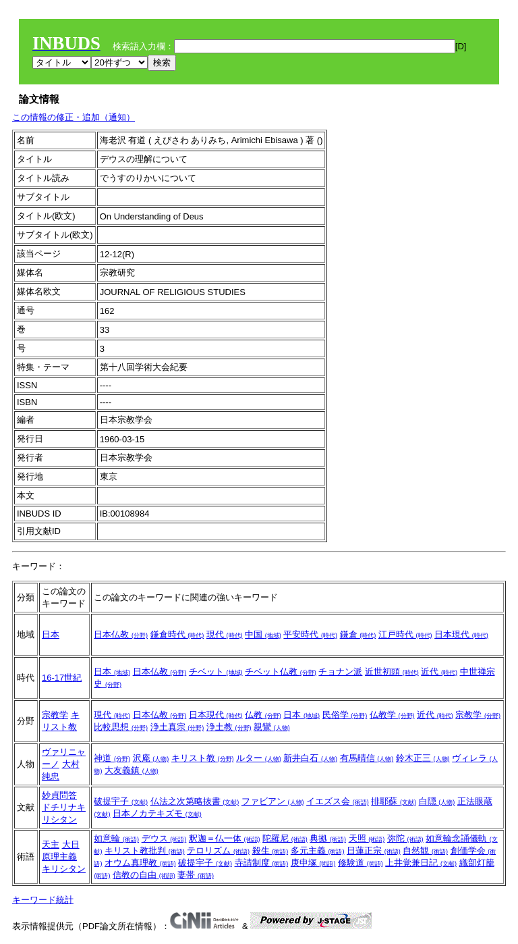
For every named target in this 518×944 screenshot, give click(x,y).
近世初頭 (392, 671)
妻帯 (195, 875)
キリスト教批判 (145, 850)
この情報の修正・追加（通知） (73, 117)
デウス (164, 838)
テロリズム (218, 850)
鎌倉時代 (177, 634)
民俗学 (345, 715)
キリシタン (64, 869)
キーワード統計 (43, 900)
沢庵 (151, 758)
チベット (216, 671)
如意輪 (116, 838)
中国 (263, 634)
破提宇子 (121, 801)
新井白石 (310, 758)
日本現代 (461, 634)
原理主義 (59, 856)
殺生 (270, 850)
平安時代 (310, 634)
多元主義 (318, 850)
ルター (258, 758)
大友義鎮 (132, 770)
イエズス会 (337, 801)
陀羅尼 (285, 838)
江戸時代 (405, 634)
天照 (367, 838)
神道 (112, 758)
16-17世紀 (62, 678)
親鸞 (272, 727)
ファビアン (272, 801)
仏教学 (392, 715)
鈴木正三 (423, 758)
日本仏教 (121, 634)
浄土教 (229, 727)
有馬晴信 (367, 758)
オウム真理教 (140, 863)
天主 (50, 844)
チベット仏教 (280, 671)
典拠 (328, 838)
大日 (71, 844)
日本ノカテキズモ (157, 813)
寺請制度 (262, 863)
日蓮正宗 (374, 850)
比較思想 (121, 727)
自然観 (425, 850)
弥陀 (405, 838)
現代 (224, 634)
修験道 (360, 863)
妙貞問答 (59, 795)
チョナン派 (340, 671)
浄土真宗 (177, 727)
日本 (50, 634)
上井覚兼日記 (421, 863)
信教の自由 (144, 875)
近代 (439, 671)
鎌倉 (358, 634)
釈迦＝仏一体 (224, 838)
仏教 (263, 715)
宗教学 (55, 715)
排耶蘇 (393, 801)
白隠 (437, 801)
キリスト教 (202, 758)
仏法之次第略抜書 (194, 801)
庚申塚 (313, 863)
